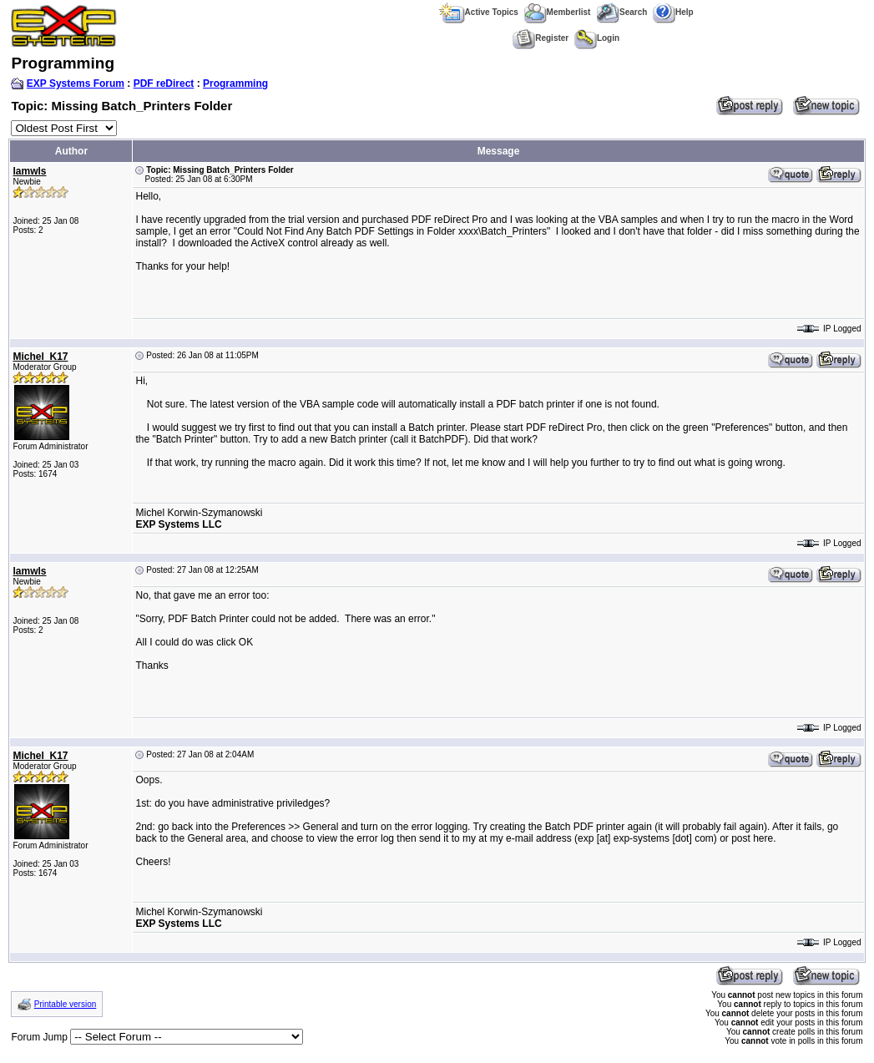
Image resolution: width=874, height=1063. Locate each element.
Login (596, 38)
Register (540, 38)
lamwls (29, 171)
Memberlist (557, 12)
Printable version (65, 1004)
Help (673, 12)
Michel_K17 (40, 356)
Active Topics (478, 12)
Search (621, 12)
